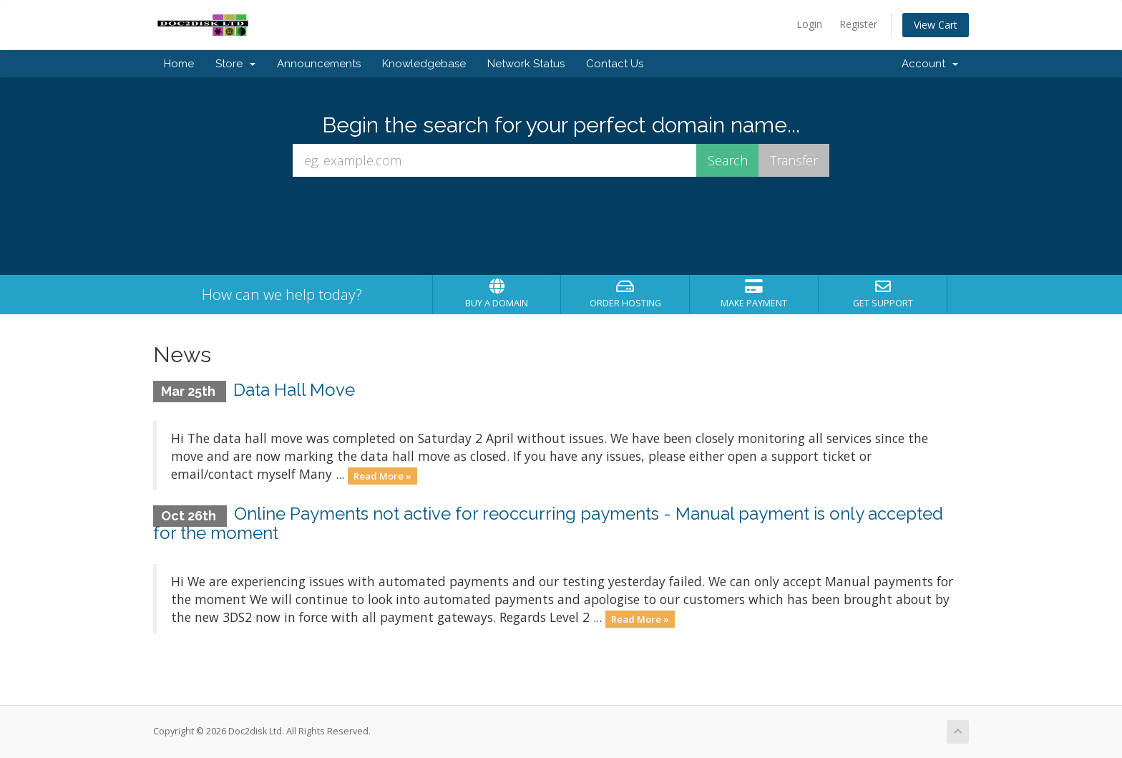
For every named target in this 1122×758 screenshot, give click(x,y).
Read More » (382, 475)
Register (858, 24)
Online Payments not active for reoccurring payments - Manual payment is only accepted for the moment (548, 523)
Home (179, 63)
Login (809, 24)
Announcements (319, 63)
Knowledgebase (424, 63)
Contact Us (614, 63)
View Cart (935, 24)
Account (930, 63)
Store (235, 63)
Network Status (526, 63)
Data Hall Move (294, 389)
